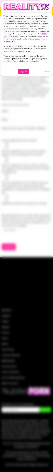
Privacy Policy (12, 61)
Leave (47, 71)
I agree (23, 71)
